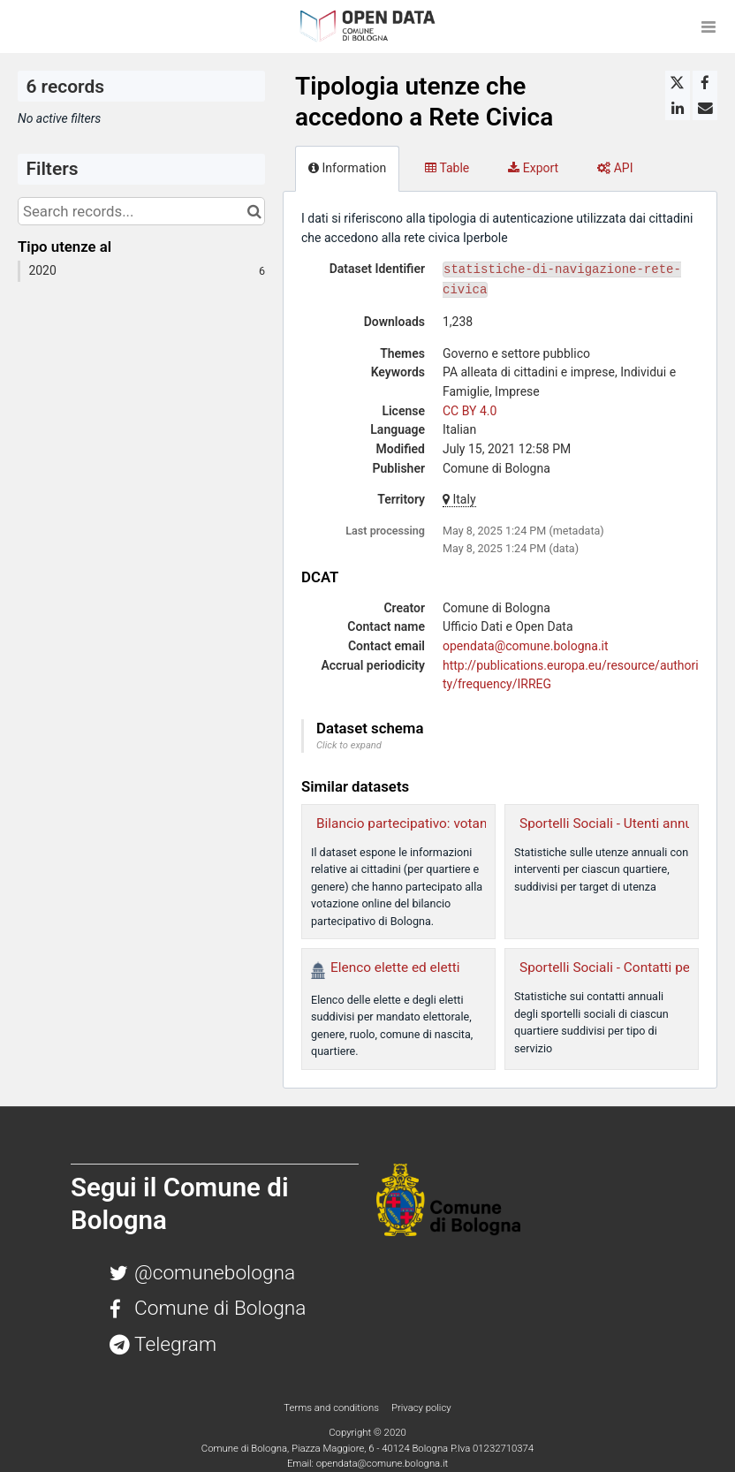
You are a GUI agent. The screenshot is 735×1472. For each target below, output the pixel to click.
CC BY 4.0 (469, 411)
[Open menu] (708, 26)
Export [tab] (533, 168)
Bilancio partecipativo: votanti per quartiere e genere (473, 823)
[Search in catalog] (254, 211)
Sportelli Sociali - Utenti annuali (613, 823)
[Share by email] (705, 107)
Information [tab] (347, 168)
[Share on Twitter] (677, 83)
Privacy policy (421, 1407)
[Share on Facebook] (705, 83)
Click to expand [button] (349, 745)
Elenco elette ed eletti (394, 967)
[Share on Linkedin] (677, 107)
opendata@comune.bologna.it (526, 646)
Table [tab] (447, 168)
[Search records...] (141, 211)
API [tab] (615, 168)
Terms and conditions (332, 1407)
